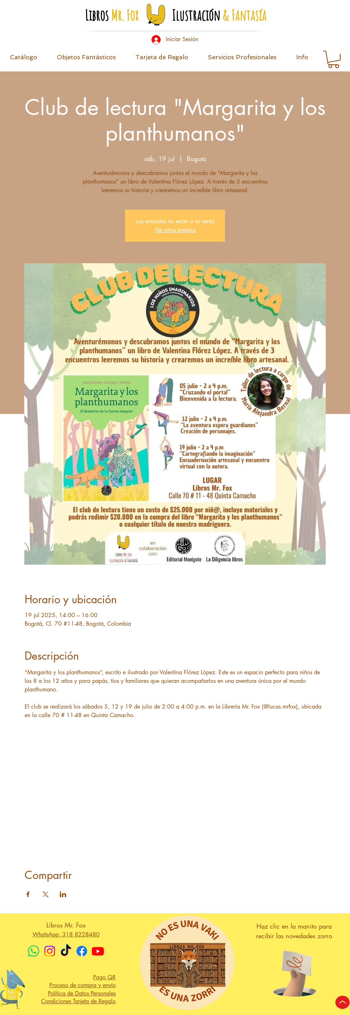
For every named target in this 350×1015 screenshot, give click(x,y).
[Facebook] (82, 951)
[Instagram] (49, 951)
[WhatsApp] (33, 951)
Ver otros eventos (175, 230)
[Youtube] (98, 951)
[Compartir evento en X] (45, 894)
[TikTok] (66, 951)
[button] (302, 59)
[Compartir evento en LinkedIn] (63, 894)
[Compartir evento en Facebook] (28, 894)
